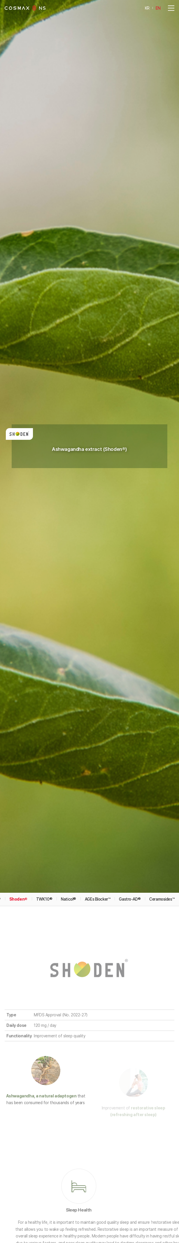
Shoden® (18, 811)
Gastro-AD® (130, 811)
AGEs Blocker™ (97, 811)
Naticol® (68, 811)
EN (158, 8)
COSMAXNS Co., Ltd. (25, 8)
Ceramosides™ (161, 811)
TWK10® (44, 811)
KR (147, 8)
